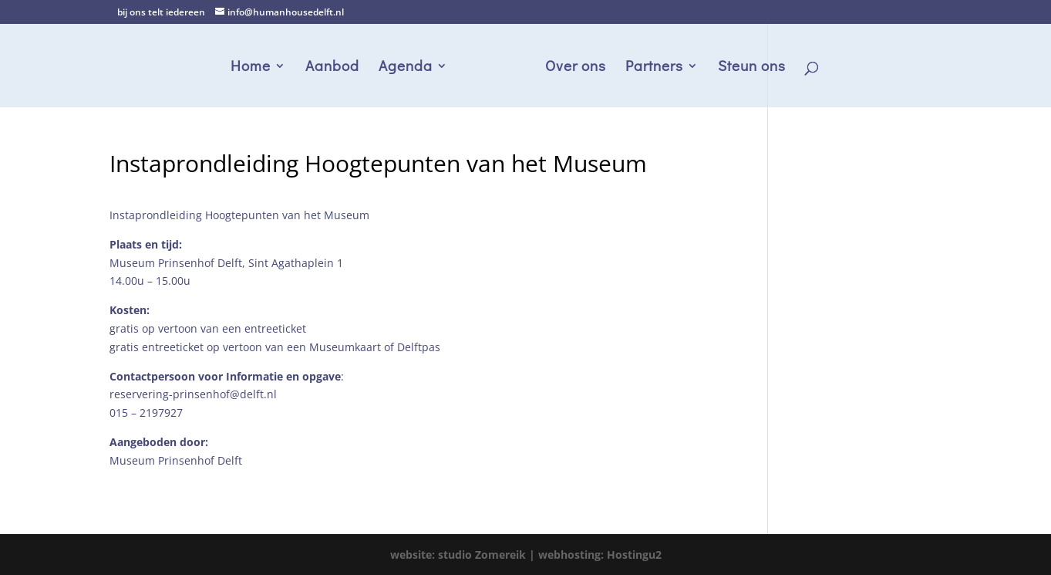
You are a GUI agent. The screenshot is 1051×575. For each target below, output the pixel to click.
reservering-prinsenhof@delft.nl (193, 394)
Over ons (575, 67)
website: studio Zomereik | (464, 554)
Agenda (406, 67)
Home (251, 67)
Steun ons (752, 67)
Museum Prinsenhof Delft (175, 460)
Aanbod (332, 67)
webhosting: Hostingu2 (600, 554)
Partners (654, 67)
